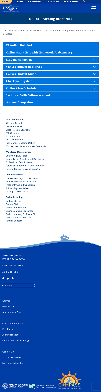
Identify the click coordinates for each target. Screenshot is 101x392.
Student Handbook (19, 59)
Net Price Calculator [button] (12, 363)
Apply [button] (5, 1)
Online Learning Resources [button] (19, 211)
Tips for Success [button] (14, 220)
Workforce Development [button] (18, 152)
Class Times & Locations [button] (18, 130)
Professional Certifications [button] (19, 162)
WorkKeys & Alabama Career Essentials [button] (26, 146)
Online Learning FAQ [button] (16, 207)
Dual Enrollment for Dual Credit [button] (22, 181)
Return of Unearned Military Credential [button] (25, 165)
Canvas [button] (19, 1)
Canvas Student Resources (24, 67)
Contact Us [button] (8, 351)
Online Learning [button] (14, 197)
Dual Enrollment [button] (14, 174)
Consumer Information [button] (13, 323)
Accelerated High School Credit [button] (22, 178)
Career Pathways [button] (14, 126)
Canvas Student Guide (21, 74)
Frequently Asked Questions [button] (20, 185)
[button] (94, 8)
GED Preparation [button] (14, 139)
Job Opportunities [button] (11, 357)
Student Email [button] (34, 1)
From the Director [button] (15, 136)
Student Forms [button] (71, 1)
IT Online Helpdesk (19, 45)
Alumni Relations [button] (10, 334)
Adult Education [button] (14, 119)
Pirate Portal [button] (53, 1)
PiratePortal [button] (8, 306)
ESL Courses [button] (12, 133)
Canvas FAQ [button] (12, 204)
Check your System (19, 81)
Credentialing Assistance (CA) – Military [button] (26, 159)
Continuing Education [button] (16, 155)
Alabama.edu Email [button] (12, 312)
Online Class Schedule (21, 88)
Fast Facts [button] (7, 329)
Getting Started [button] (13, 201)
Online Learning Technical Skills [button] (22, 214)
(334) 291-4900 (10, 272)
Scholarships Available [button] (17, 188)
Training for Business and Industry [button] (23, 169)
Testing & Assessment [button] (17, 191)
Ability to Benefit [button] (14, 123)
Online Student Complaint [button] (19, 217)
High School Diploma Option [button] (20, 143)
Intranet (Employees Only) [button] (15, 340)
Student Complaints (19, 102)
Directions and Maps (12, 265)
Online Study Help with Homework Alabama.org (39, 52)
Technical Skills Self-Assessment (28, 95)
